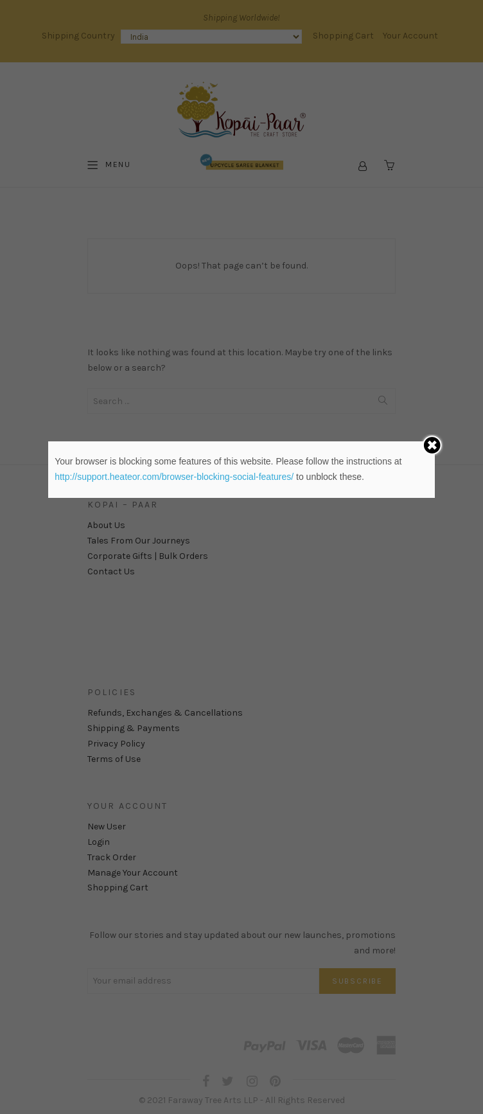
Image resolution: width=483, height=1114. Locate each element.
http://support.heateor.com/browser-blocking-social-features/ (174, 477)
